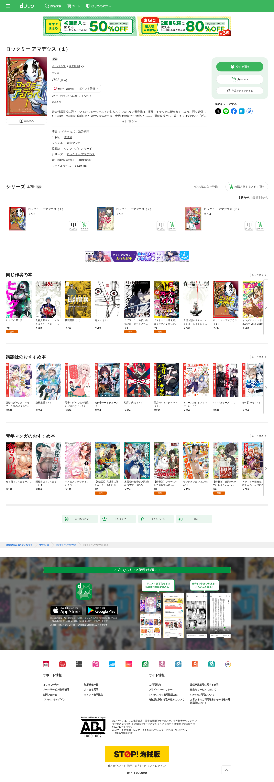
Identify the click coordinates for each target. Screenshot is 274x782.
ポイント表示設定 (93, 694)
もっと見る (258, 274)
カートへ (242, 79)
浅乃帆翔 (74, 66)
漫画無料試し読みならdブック (19, 545)
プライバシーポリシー (160, 689)
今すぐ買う (243, 66)
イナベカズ (59, 66)
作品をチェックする (242, 90)
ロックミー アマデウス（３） (222, 209)
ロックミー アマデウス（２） (134, 209)
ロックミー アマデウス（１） (46, 209)
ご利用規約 (155, 684)
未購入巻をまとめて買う (250, 186)
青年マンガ (74, 142)
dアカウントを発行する (122, 765)
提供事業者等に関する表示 (204, 684)
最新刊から (260, 197)
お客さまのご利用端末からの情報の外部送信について (210, 701)
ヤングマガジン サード (78, 148)
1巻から (244, 197)
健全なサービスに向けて (203, 689)
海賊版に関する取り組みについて (166, 699)
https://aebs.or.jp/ (124, 733)
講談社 (68, 137)
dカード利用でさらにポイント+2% (70, 95)
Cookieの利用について (202, 694)
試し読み (29, 121)
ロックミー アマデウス (81, 154)
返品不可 (56, 101)
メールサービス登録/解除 (56, 689)
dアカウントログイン (54, 699)
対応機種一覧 (91, 684)
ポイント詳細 (87, 88)
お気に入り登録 (208, 186)
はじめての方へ (51, 684)
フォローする (82, 66)
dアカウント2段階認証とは (163, 694)
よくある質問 (91, 689)
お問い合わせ (50, 694)
